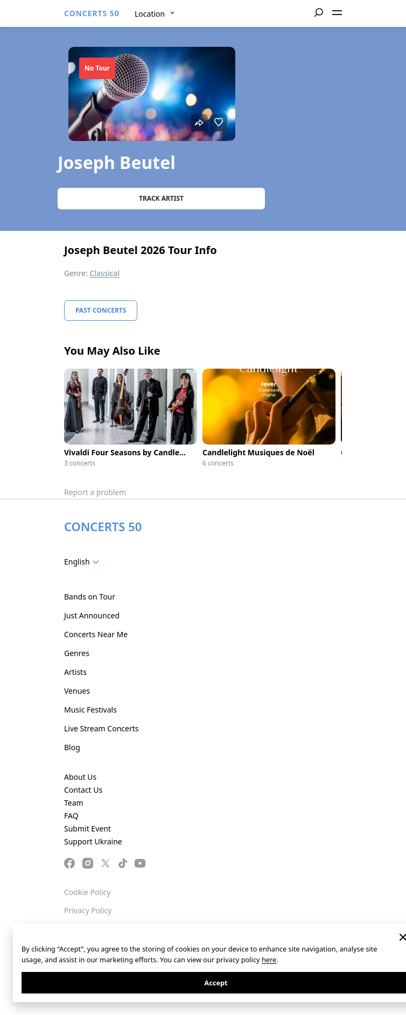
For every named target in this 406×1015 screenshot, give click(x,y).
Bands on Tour (89, 596)
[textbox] (83, 562)
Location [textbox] (150, 14)
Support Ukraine (93, 841)
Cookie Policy (87, 892)
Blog (72, 747)
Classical (105, 273)
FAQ (71, 815)
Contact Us (83, 790)
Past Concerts (100, 310)
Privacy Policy (87, 910)
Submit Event (87, 828)
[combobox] (155, 14)
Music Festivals (90, 709)
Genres (76, 653)
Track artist (161, 198)
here (269, 959)
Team (73, 803)
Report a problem (95, 492)
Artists (75, 672)
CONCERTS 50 (92, 13)
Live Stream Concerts (101, 728)
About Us (80, 777)
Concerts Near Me (96, 634)
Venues (77, 691)
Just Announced (92, 615)
